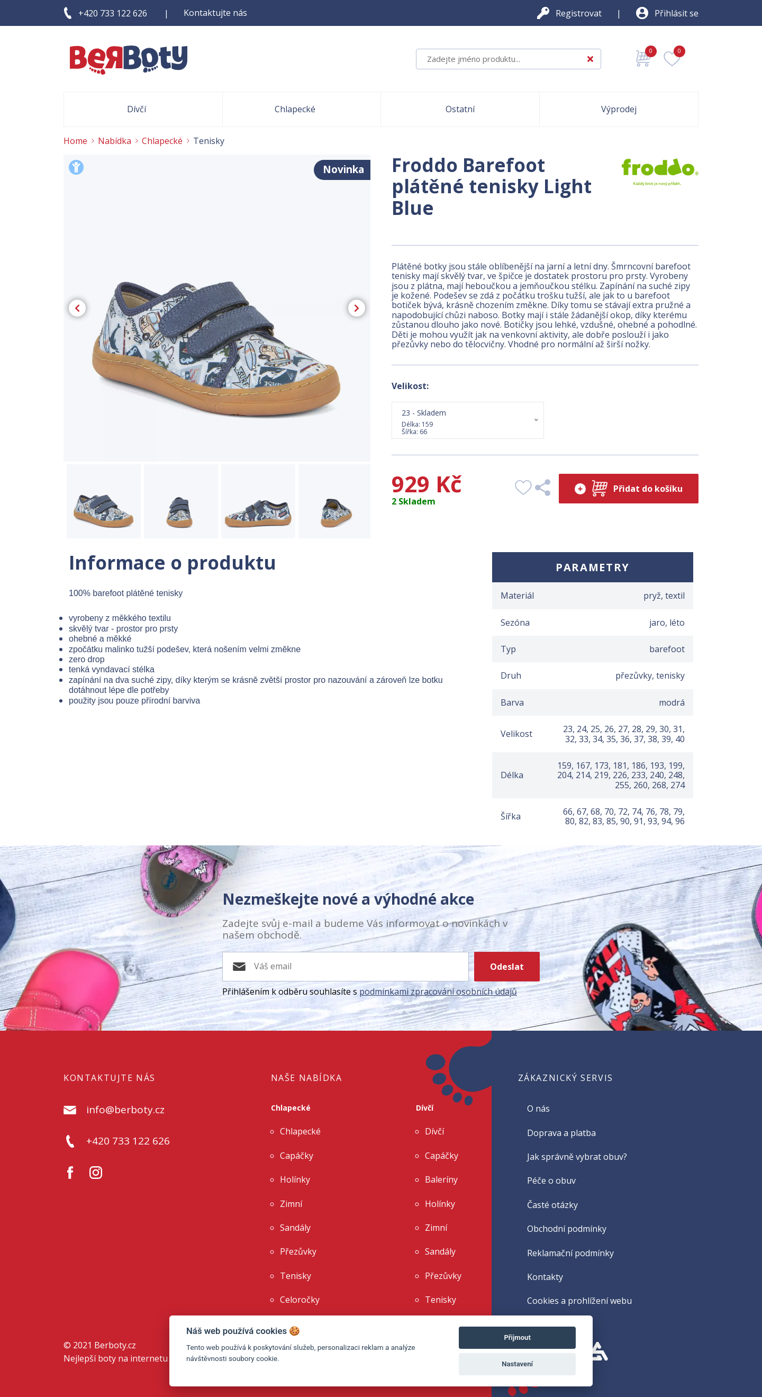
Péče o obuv (551, 1180)
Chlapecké (291, 1108)
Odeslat (507, 966)
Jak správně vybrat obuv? (577, 1156)
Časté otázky (552, 1205)
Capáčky (296, 1155)
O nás (538, 1108)
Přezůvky (298, 1251)
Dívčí (424, 1108)
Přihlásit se (676, 13)
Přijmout (517, 1337)
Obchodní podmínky (566, 1228)
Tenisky (295, 1276)
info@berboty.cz (125, 1110)
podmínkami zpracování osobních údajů (438, 991)
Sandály (295, 1227)
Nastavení (517, 1364)
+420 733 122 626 (112, 13)
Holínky (295, 1179)
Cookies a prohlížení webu (579, 1300)
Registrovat (579, 13)
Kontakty (545, 1277)
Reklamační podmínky (570, 1253)
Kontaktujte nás (215, 13)
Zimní (291, 1204)
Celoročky (300, 1299)
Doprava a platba (561, 1133)
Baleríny (441, 1179)
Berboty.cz (115, 1345)
